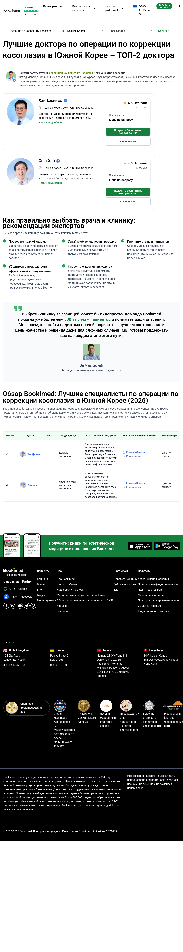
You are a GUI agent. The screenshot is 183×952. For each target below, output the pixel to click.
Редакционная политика (153, 611)
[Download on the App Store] (140, 546)
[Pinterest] (33, 606)
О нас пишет (17, 581)
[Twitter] (27, 606)
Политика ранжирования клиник (159, 600)
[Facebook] (6, 606)
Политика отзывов (150, 589)
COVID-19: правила (150, 605)
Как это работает (67, 584)
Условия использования (153, 579)
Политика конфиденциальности (158, 584)
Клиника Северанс (136, 452)
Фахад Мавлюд (28, 77)
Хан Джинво (34, 454)
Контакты (63, 611)
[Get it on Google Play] (167, 546)
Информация (128, 141)
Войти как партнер (125, 584)
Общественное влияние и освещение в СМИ (85, 600)
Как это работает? (114, 9)
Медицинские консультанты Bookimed (81, 595)
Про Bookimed (66, 579)
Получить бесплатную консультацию (128, 132)
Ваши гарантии (46, 600)
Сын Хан (32, 485)
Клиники (163, 31)
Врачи (41, 584)
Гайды (41, 595)
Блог (40, 589)
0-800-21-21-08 (141, 11)
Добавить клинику (125, 579)
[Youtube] (20, 606)
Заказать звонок (164, 6)
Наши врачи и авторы (70, 589)
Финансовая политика (152, 595)
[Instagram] (13, 606)
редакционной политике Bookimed (71, 73)
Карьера (62, 605)
